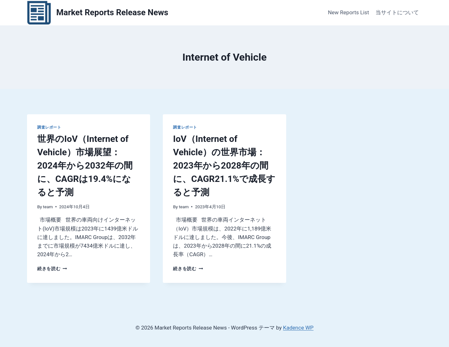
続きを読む (52, 268)
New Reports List (348, 12)
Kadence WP (298, 327)
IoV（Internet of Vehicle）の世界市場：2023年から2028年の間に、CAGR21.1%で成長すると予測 (224, 165)
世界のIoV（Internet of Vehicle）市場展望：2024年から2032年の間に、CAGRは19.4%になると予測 (85, 165)
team (48, 206)
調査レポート (49, 127)
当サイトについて (397, 12)
